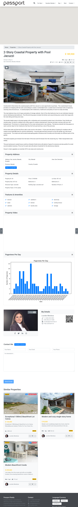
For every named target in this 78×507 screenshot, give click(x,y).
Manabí (14, 61)
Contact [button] (71, 3)
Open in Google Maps (11, 167)
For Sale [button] (39, 3)
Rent (65, 3)
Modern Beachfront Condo (16, 465)
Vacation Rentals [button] (50, 3)
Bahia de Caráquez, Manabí (12, 461)
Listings (32, 312)
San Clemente (7, 61)
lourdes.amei (33, 505)
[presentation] (15, 376)
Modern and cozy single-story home (56, 417)
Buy (10, 60)
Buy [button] (59, 3)
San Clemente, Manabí (48, 412)
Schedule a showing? (20, 344)
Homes (6, 60)
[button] (38, 38)
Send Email (8, 382)
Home (6, 47)
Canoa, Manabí (10, 412)
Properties (13, 47)
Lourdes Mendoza (48, 316)
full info (34, 430)
